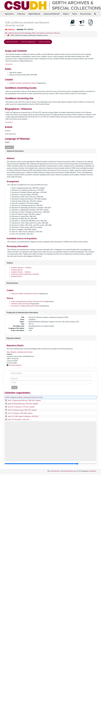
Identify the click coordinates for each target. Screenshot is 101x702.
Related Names (12, 283)
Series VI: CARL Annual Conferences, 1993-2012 (23, 416)
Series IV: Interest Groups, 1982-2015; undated (22, 410)
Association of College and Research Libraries (25, 306)
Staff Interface (55, 471)
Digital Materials (34, 14)
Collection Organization (28, 42)
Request (81, 23)
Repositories (9, 14)
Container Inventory (44, 42)
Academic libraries (17, 270)
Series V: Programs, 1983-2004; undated (20, 413)
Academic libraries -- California (21, 272)
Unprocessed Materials (52, 14)
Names (74, 14)
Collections (21, 14)
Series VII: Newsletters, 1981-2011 (18, 419)
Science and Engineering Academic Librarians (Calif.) (27, 301)
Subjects (66, 14)
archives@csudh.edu (15, 365)
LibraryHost (92, 471)
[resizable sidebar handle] (50, 464)
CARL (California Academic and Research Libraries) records (24, 397)
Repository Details (13, 338)
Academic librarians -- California (21, 267)
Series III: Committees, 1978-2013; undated (21, 407)
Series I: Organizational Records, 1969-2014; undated (24, 400)
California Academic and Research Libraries (23, 83)
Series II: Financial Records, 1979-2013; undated (23, 404)
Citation (72, 23)
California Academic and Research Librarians (25, 274)
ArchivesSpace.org (70, 471)
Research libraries (16, 276)
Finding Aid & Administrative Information (22, 312)
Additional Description (15, 151)
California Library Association (20, 303)
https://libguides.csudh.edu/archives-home (19, 352)
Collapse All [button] (9, 147)
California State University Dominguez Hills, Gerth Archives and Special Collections (34, 33)
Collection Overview (12, 42)
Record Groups (85, 14)
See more (8, 64)
